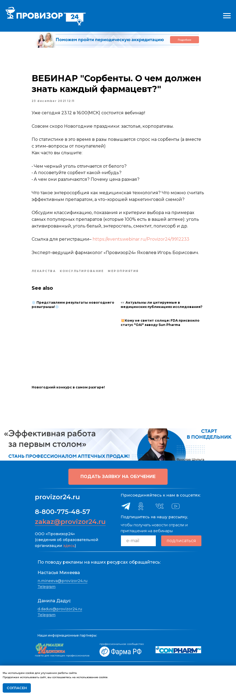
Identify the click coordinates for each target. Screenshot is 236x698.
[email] (138, 540)
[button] (118, 476)
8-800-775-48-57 (62, 511)
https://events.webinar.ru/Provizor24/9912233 (141, 239)
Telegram (47, 586)
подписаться (181, 540)
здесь (69, 545)
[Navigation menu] (227, 16)
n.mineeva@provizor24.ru (62, 580)
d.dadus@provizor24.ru (60, 609)
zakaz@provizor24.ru (70, 521)
